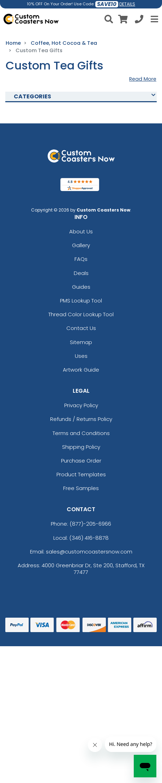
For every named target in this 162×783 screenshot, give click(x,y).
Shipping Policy (81, 447)
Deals (81, 273)
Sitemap (81, 342)
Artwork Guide (81, 369)
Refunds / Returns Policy (81, 419)
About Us (81, 231)
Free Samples (81, 488)
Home (13, 43)
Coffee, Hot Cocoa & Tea (64, 43)
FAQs (81, 259)
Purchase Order (81, 460)
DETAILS (127, 4)
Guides (81, 286)
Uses (81, 356)
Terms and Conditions (81, 433)
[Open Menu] (153, 19)
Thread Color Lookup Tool (81, 314)
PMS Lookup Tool (81, 300)
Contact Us (81, 328)
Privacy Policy (81, 405)
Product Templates (81, 474)
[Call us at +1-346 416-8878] (139, 20)
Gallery (81, 245)
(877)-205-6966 (90, 523)
